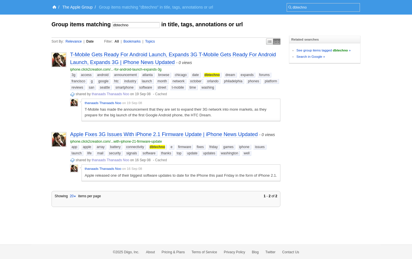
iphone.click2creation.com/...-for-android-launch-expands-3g (116, 69)
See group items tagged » (323, 50)
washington (229, 153)
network (179, 81)
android (102, 75)
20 (73, 196)
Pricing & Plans (173, 252)
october (195, 81)
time (192, 87)
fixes (200, 147)
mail (100, 153)
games (228, 147)
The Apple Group (77, 7)
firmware (184, 147)
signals (131, 153)
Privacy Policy (234, 252)
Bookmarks (131, 41)
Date (90, 41)
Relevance (74, 41)
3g (73, 75)
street (162, 87)
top (179, 153)
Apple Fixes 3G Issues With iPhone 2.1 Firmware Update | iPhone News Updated (164, 134)
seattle (105, 87)
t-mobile (178, 87)
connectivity (135, 147)
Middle (276, 42)
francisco (78, 81)
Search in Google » (310, 56)
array (100, 147)
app (74, 147)
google (103, 81)
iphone (244, 147)
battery (115, 147)
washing (207, 87)
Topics (150, 41)
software (145, 87)
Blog (255, 252)
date (195, 75)
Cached (161, 94)
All (116, 41)
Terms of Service (204, 252)
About (150, 252)
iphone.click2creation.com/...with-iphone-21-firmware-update (116, 142)
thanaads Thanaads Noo (110, 94)
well (247, 153)
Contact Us (290, 252)
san (91, 87)
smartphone (124, 87)
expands (247, 75)
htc (116, 81)
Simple (269, 42)
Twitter (271, 252)
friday (213, 147)
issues (260, 147)
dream (230, 75)
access (86, 75)
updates (209, 153)
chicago (181, 75)
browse (163, 75)
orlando (213, 81)
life (89, 153)
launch (147, 81)
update (192, 153)
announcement (125, 75)
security (115, 153)
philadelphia (233, 81)
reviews (77, 87)
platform (271, 81)
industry (130, 81)
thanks (166, 153)
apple (87, 147)
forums (264, 75)
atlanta (147, 75)
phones (253, 81)
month (162, 81)
